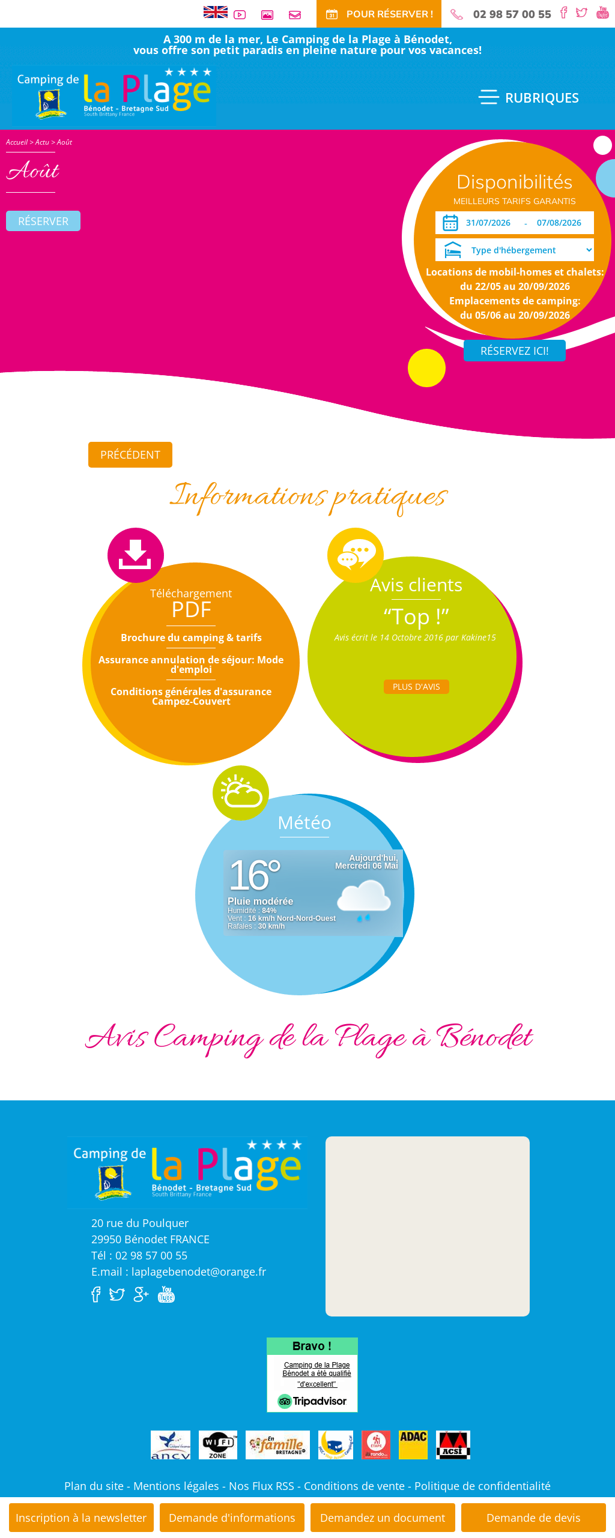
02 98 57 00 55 (512, 14)
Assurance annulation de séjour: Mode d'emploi (190, 664)
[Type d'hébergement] (514, 249)
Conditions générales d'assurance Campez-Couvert (191, 696)
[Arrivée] (490, 222)
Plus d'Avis (416, 686)
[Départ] (562, 222)
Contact (300, 15)
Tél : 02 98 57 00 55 (139, 1255)
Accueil (17, 142)
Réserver (43, 221)
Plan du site (94, 1486)
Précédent (130, 454)
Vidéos (244, 15)
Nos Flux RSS (261, 1486)
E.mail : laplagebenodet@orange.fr (178, 1271)
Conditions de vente (354, 1486)
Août (64, 142)
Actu (42, 142)
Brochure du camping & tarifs (191, 637)
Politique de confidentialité (482, 1486)
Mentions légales (176, 1486)
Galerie (272, 15)
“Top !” (416, 616)
